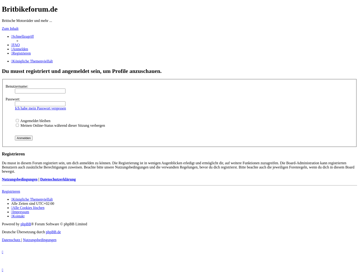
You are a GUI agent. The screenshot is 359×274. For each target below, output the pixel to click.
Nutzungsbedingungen (20, 179)
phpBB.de (53, 232)
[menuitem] (15, 45)
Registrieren (11, 191)
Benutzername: (17, 86)
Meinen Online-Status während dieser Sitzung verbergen (60, 125)
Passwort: (13, 99)
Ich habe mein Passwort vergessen (40, 108)
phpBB (26, 224)
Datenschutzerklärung (58, 179)
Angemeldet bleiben (33, 121)
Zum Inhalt (10, 29)
